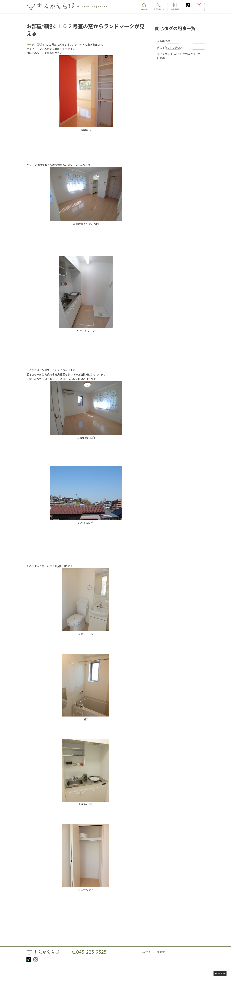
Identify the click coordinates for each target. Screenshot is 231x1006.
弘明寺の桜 (163, 41)
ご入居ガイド (145, 951)
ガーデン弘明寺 (35, 44)
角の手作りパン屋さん (170, 47)
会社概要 (161, 951)
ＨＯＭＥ (128, 951)
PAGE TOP (220, 973)
